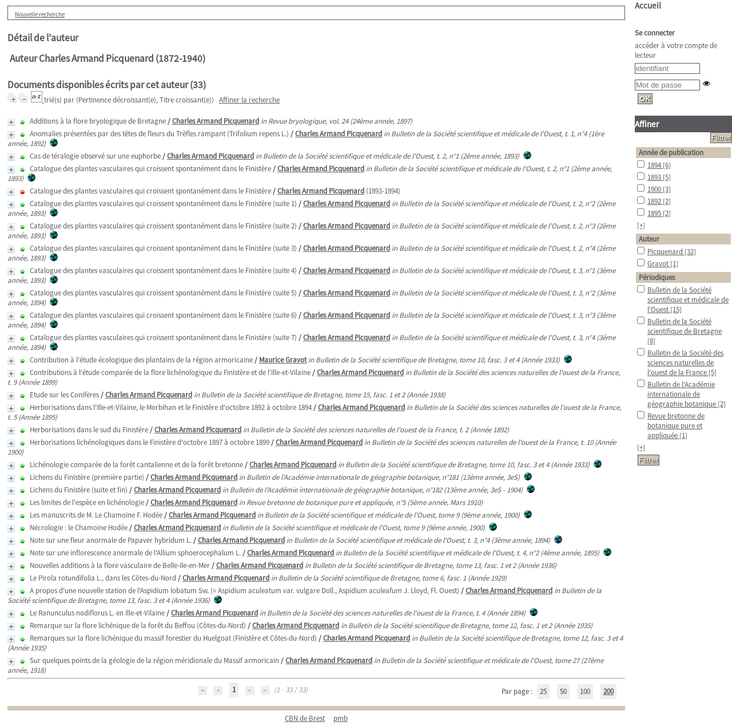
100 (585, 691)
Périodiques (657, 277)
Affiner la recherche (249, 100)
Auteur (649, 239)
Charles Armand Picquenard (215, 121)
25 (543, 691)
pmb (340, 718)
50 (563, 691)
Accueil (648, 5)
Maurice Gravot (283, 360)
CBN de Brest (305, 718)
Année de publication (671, 152)
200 (608, 691)
